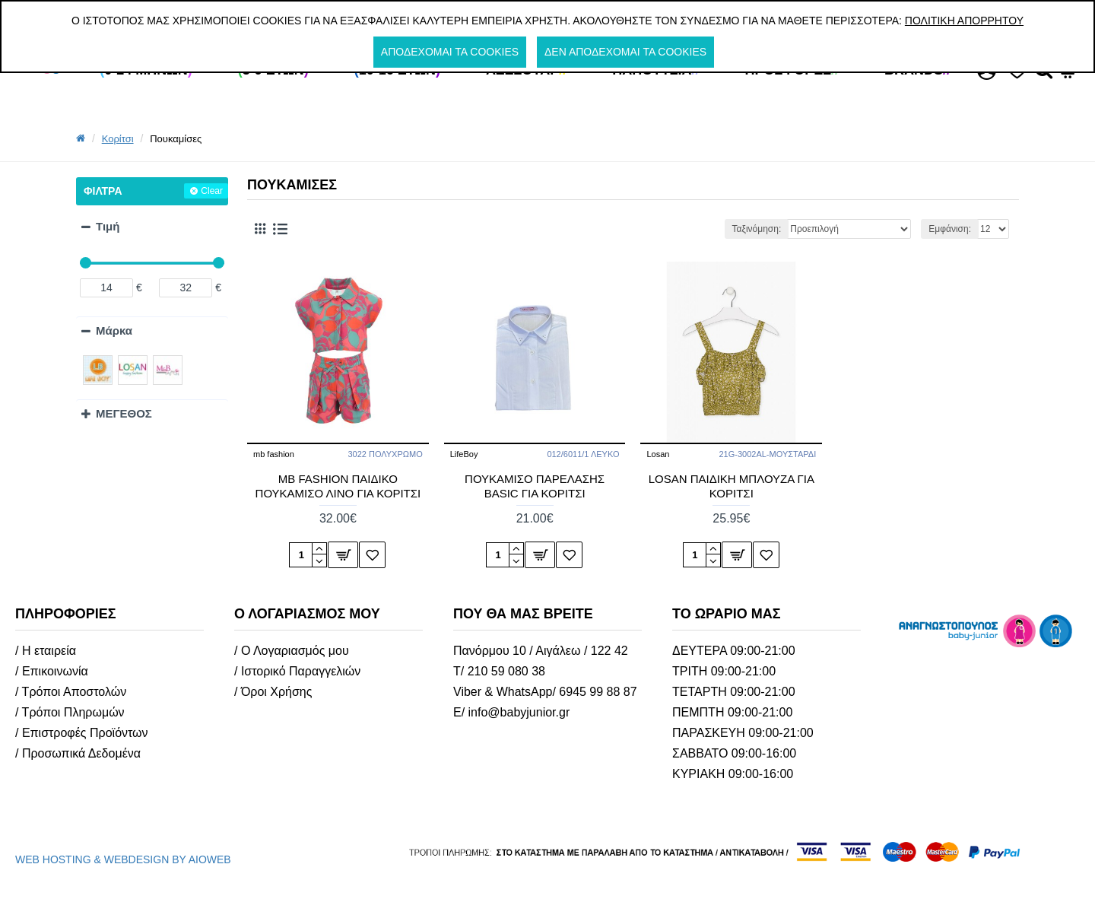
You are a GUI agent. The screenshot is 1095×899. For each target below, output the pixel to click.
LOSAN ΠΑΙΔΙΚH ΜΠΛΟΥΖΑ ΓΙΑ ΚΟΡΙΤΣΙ (731, 486)
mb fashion (273, 454)
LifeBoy (464, 454)
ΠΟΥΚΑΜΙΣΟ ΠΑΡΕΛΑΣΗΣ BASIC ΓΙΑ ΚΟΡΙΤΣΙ (535, 486)
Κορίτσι (118, 139)
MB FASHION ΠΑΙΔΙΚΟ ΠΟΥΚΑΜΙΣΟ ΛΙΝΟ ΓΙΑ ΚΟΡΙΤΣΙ (338, 486)
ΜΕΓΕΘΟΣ (124, 413)
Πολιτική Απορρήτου (964, 20)
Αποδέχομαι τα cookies (450, 52)
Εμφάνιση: (949, 229)
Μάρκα (114, 330)
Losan (657, 454)
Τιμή (107, 226)
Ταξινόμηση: (757, 229)
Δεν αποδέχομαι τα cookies (625, 52)
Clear (212, 191)
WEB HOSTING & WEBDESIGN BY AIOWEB (123, 859)
